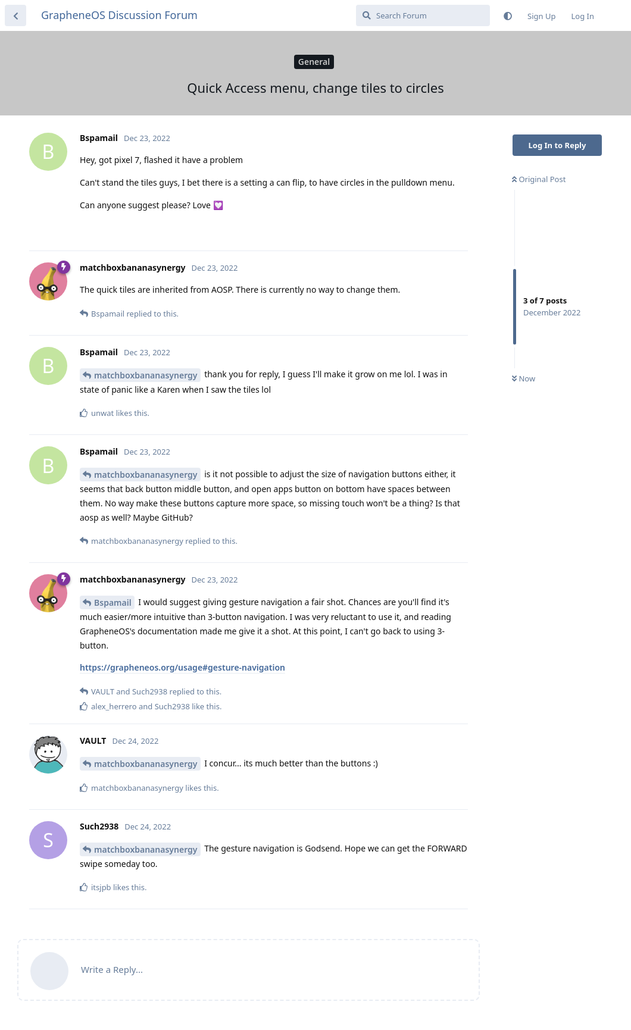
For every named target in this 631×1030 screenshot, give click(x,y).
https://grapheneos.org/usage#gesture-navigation (182, 667)
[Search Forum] (423, 15)
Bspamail (113, 602)
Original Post (539, 179)
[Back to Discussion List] (15, 15)
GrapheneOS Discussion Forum (119, 15)
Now (523, 378)
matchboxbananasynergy (146, 375)
